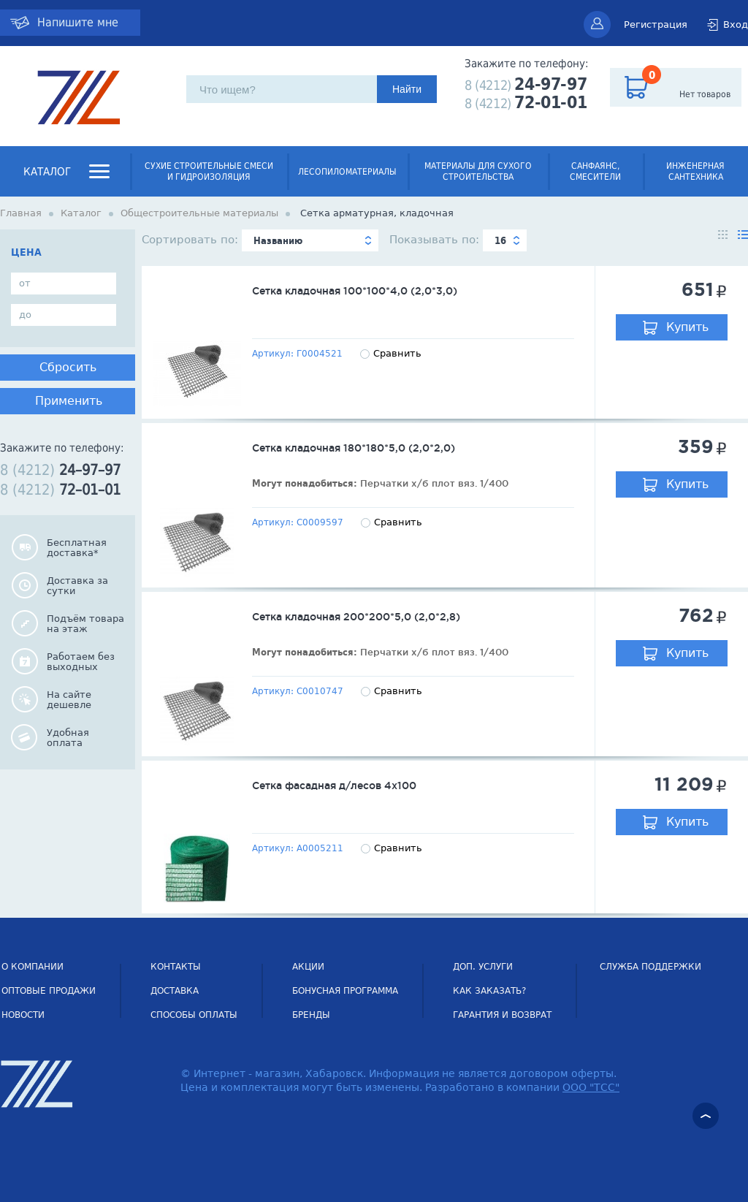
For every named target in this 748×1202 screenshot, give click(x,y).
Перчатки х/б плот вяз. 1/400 (434, 483)
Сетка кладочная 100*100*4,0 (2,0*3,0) (354, 291)
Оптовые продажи (48, 991)
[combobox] (310, 240)
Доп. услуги (483, 967)
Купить (687, 327)
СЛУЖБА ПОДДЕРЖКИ (650, 967)
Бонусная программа (345, 991)
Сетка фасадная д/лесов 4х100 (334, 785)
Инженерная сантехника (695, 171)
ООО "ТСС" (590, 1087)
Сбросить (67, 367)
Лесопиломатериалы (347, 172)
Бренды (311, 1015)
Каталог (47, 171)
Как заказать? (489, 991)
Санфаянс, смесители (595, 171)
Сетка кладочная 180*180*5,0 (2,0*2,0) (353, 448)
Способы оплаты (193, 1015)
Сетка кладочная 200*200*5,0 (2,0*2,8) (356, 617)
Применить (68, 401)
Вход (735, 24)
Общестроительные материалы (199, 213)
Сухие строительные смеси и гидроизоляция (209, 171)
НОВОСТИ (23, 1015)
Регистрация (655, 24)
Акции (308, 967)
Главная (21, 213)
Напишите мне (77, 22)
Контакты (175, 967)
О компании (32, 967)
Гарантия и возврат (502, 1015)
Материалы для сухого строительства (478, 171)
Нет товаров (704, 94)
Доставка (174, 991)
